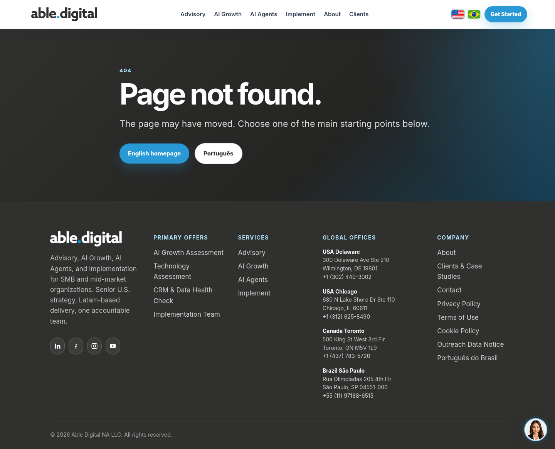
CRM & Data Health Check (182, 295)
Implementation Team (186, 314)
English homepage (154, 153)
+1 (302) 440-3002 (347, 276)
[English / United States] (457, 14)
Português (219, 153)
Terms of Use (458, 317)
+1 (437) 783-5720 (346, 356)
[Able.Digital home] (64, 14)
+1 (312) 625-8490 (346, 316)
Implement (300, 14)
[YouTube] (113, 346)
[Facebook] (76, 346)
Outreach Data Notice (470, 344)
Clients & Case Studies (459, 271)
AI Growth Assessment (188, 253)
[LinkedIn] (57, 346)
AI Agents (263, 14)
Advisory (192, 14)
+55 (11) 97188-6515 (348, 395)
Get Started (506, 14)
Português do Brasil (467, 358)
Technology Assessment (172, 271)
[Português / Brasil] (474, 14)
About (332, 14)
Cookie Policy (458, 331)
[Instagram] (94, 346)
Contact (449, 290)
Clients (358, 14)
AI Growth (228, 14)
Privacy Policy (458, 304)
